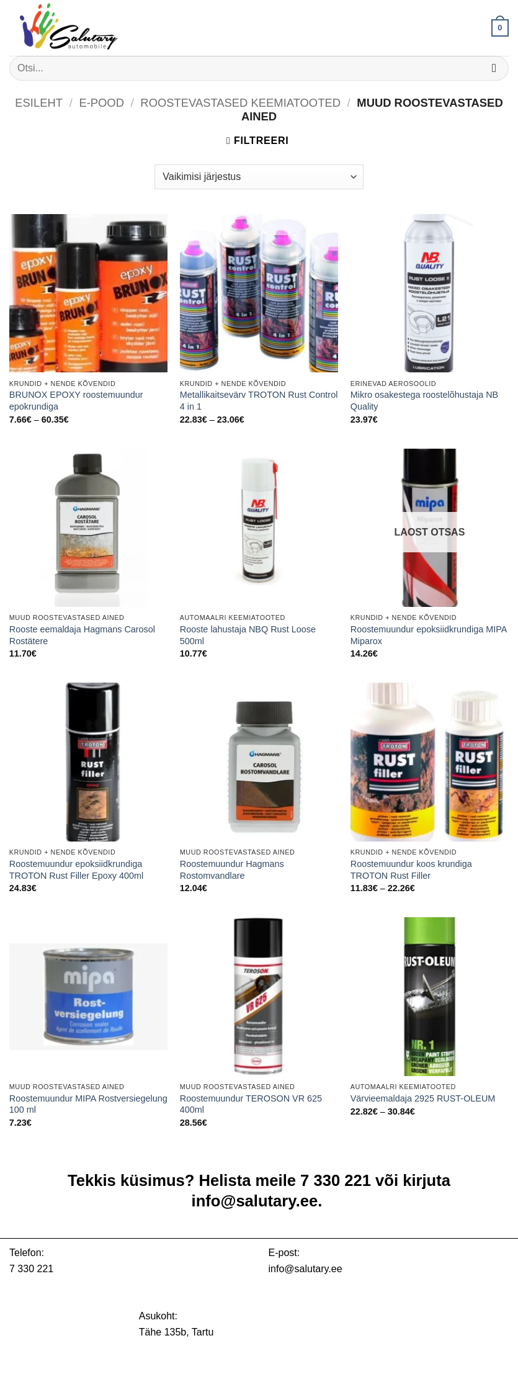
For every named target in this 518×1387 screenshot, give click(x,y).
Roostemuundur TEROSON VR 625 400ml (251, 1104)
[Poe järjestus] (258, 176)
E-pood (101, 102)
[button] (500, 28)
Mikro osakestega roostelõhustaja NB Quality (424, 400)
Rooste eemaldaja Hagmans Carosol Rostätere (82, 635)
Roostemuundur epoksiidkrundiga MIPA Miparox (429, 635)
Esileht (39, 102)
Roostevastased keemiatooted (240, 102)
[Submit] (494, 68)
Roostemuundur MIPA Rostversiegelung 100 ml (88, 1104)
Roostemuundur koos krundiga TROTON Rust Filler (411, 870)
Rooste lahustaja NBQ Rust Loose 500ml (248, 635)
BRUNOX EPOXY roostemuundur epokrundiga (76, 400)
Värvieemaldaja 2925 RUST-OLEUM (423, 1098)
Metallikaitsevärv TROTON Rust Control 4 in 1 (259, 400)
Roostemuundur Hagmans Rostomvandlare (232, 870)
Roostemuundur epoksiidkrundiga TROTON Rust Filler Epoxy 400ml (76, 870)
